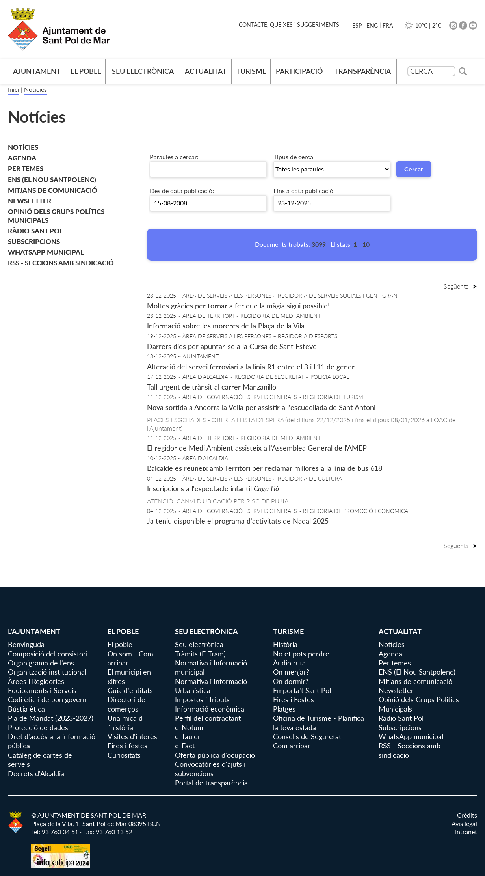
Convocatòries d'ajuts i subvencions (210, 768)
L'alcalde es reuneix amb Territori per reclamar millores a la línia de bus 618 (264, 468)
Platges (284, 709)
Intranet (466, 831)
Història (285, 644)
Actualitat (206, 71)
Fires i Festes (293, 699)
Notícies (35, 89)
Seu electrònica (143, 71)
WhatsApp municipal (46, 252)
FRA (388, 25)
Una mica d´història (125, 722)
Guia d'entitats (130, 690)
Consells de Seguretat (307, 736)
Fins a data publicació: (304, 190)
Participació (299, 71)
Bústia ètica (26, 709)
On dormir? (290, 681)
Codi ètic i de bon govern (47, 699)
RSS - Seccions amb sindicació (61, 263)
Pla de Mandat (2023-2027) (50, 718)
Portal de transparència (211, 782)
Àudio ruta (289, 662)
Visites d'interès (132, 736)
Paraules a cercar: (174, 156)
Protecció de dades (38, 727)
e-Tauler (188, 736)
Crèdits (467, 815)
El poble (86, 71)
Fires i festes (127, 745)
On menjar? (291, 671)
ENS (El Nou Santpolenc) (52, 179)
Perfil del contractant (208, 718)
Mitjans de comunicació (52, 190)
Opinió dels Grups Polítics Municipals (56, 215)
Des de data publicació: (182, 190)
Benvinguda (26, 644)
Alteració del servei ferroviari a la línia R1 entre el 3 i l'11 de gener (251, 366)
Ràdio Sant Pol (35, 231)
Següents (460, 286)
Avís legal (464, 823)
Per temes (25, 168)
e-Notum (189, 727)
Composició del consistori (47, 653)
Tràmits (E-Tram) (200, 653)
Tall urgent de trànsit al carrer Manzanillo (211, 386)
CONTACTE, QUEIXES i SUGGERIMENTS (289, 24)
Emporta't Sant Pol (302, 690)
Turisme (251, 71)
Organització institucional (47, 671)
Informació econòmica (209, 709)
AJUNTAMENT (37, 71)
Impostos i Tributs (202, 699)
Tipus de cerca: (294, 156)
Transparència (362, 71)
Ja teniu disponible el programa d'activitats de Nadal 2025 (238, 520)
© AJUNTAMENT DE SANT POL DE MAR (88, 815)
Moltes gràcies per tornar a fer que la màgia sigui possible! (238, 305)
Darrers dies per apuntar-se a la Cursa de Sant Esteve (232, 346)
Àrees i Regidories (36, 681)
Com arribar (291, 745)
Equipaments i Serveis (42, 690)
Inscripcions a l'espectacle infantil (213, 488)
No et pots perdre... (303, 653)
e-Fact (185, 745)
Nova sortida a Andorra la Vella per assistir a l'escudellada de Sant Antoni (261, 407)
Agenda (22, 158)
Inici (13, 89)
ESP (357, 25)
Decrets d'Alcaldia (36, 773)
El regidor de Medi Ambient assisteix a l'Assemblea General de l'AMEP (257, 448)
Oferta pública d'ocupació (215, 755)
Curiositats (124, 755)
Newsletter (29, 201)
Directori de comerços (126, 704)
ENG (372, 25)
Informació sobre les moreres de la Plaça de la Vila (226, 325)
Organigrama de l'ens (41, 662)
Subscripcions (34, 241)
